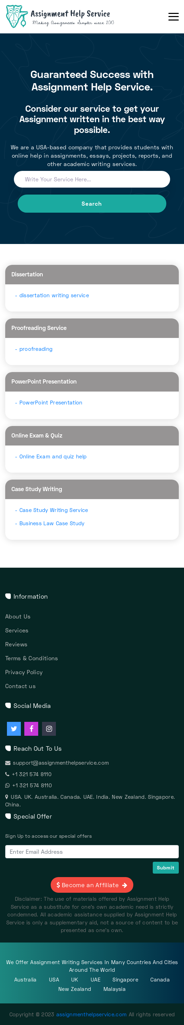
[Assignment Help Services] (71, 16)
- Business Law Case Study (50, 523)
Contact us (20, 686)
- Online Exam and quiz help (50, 456)
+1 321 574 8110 (28, 774)
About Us (18, 616)
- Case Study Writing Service (51, 510)
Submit (166, 867)
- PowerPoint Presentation (49, 402)
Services (16, 630)
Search (92, 203)
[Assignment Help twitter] (14, 729)
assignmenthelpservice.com (91, 1014)
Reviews (16, 644)
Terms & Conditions (31, 658)
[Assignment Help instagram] (49, 729)
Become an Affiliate (94, 885)
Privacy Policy (24, 672)
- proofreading (33, 349)
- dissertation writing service (52, 295)
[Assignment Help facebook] (31, 729)
